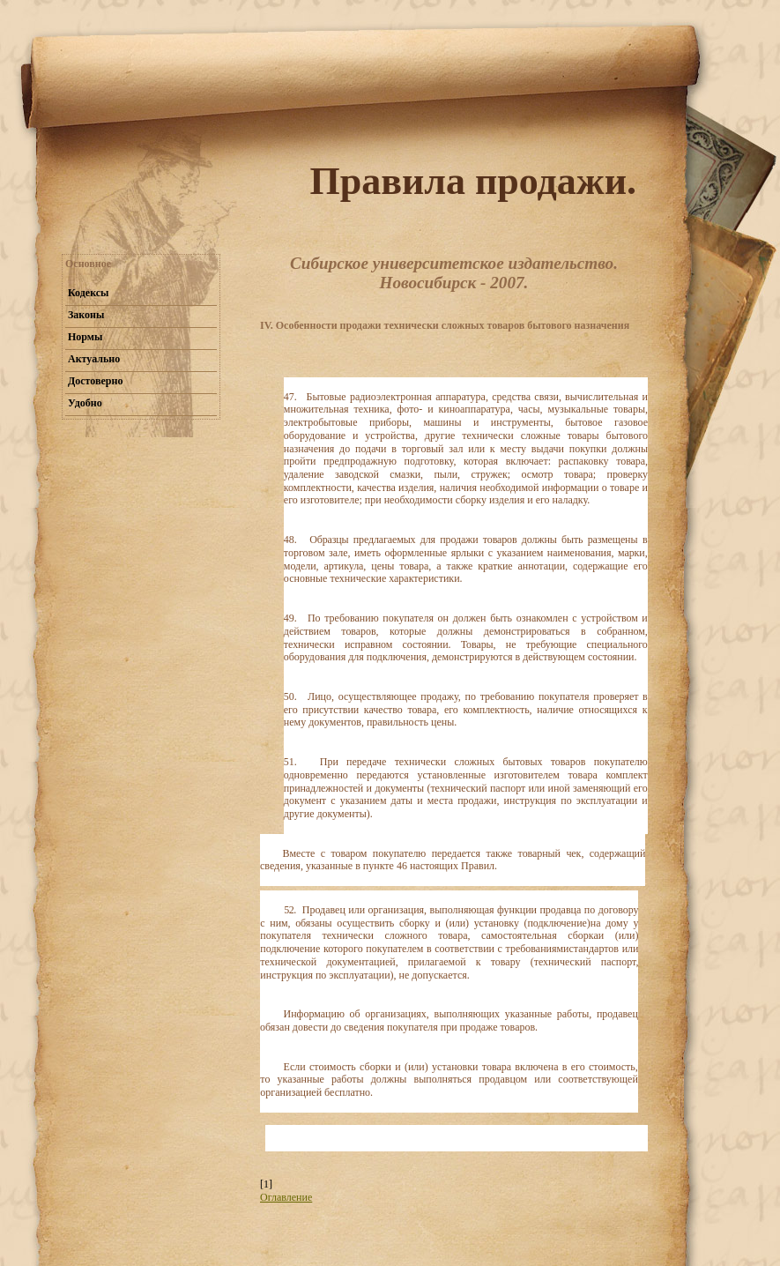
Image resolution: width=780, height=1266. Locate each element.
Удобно (85, 403)
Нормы (85, 337)
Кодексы (88, 293)
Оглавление (286, 1197)
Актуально (94, 359)
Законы (86, 315)
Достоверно (95, 381)
